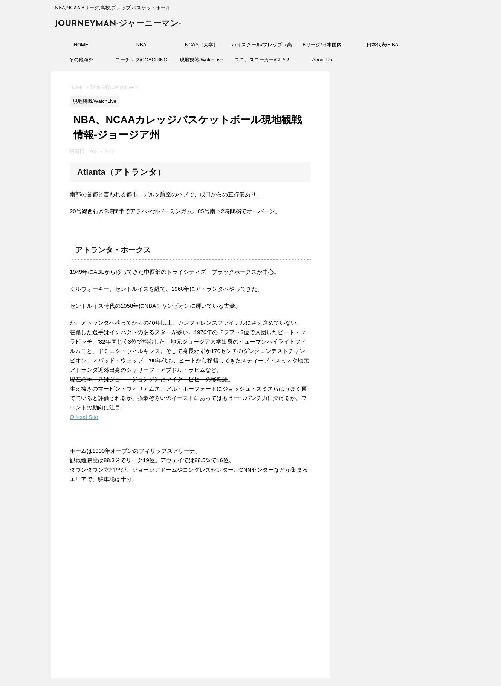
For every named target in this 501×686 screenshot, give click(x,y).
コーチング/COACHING (141, 60)
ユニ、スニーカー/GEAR (262, 60)
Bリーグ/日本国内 (321, 44)
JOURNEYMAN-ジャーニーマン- (118, 24)
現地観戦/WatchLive (201, 60)
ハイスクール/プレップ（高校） (262, 47)
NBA (141, 44)
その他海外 (81, 60)
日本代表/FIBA (383, 44)
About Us (322, 60)
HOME (81, 44)
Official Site (84, 417)
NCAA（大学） (201, 44)
